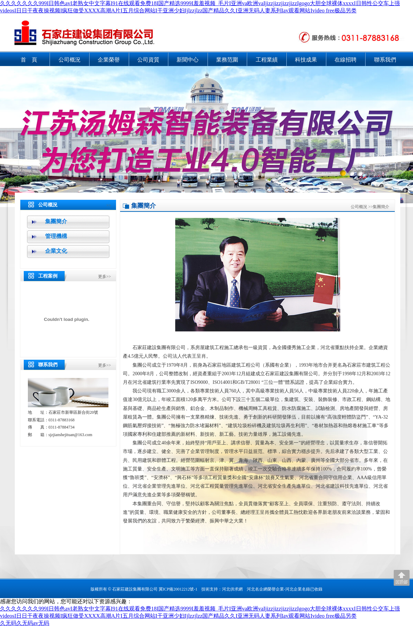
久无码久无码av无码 (24, 623)
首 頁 (29, 60)
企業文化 (56, 251)
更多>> (104, 276)
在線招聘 (346, 60)
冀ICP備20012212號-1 (178, 589)
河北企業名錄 (297, 589)
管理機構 (56, 236)
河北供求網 (232, 589)
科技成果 (306, 60)
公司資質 (148, 60)
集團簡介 (56, 221)
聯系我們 (385, 60)
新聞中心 (188, 60)
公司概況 (70, 60)
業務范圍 (227, 60)
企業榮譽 (109, 60)
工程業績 (267, 60)
